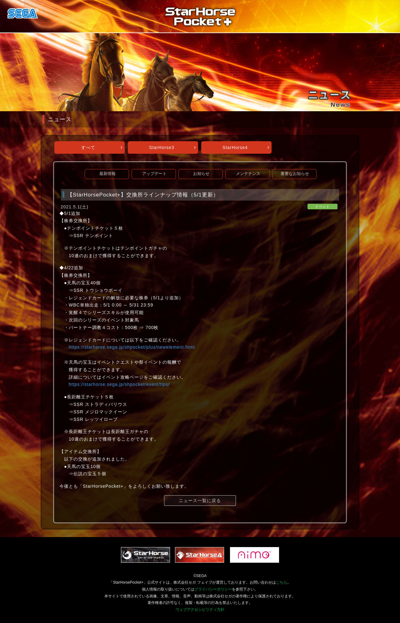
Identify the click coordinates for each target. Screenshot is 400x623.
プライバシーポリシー (213, 589)
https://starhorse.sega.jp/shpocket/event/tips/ (119, 384)
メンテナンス (248, 174)
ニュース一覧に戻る (200, 500)
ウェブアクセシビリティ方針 (200, 609)
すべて (88, 147)
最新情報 (107, 174)
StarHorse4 (235, 147)
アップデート (154, 174)
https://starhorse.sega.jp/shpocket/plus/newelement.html (132, 347)
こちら (281, 582)
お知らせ (201, 174)
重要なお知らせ (295, 174)
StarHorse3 (161, 147)
